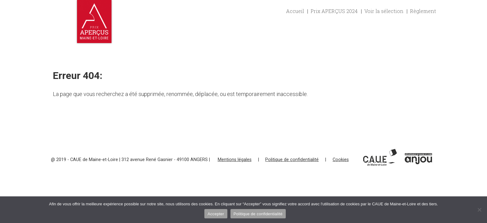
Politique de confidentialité (292, 159)
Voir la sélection (383, 11)
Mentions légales (235, 159)
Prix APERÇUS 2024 (334, 11)
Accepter (215, 214)
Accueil (295, 11)
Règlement (423, 11)
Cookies (341, 159)
